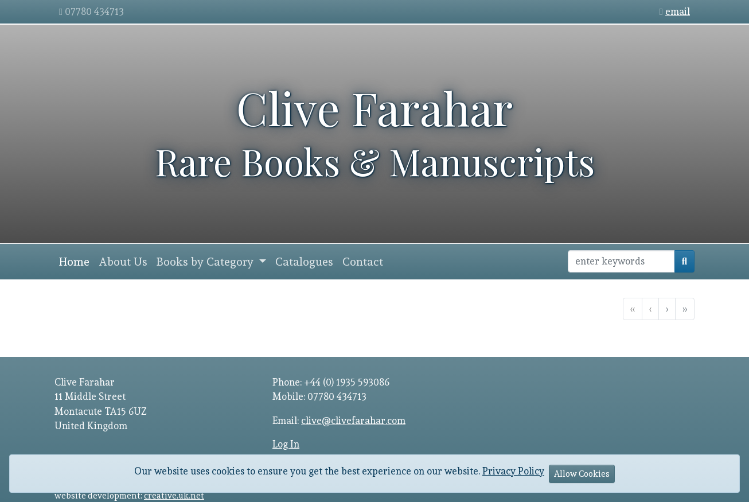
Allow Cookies (582, 473)
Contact (362, 261)
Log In (285, 444)
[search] (684, 261)
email (677, 11)
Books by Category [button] (206, 261)
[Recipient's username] (621, 261)
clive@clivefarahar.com (353, 420)
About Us (123, 261)
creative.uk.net (174, 495)
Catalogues (304, 261)
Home (74, 261)
